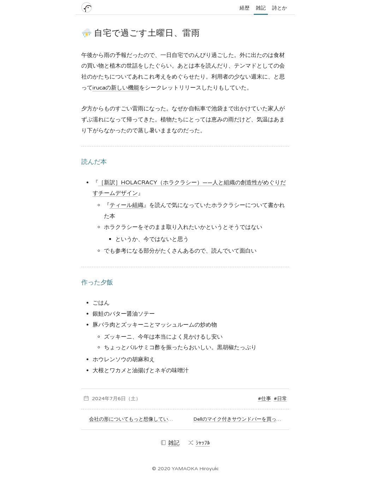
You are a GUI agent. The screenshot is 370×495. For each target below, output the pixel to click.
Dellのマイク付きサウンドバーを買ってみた (240, 419)
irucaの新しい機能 (116, 87)
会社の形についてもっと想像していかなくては (133, 419)
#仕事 (264, 399)
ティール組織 (126, 205)
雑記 (261, 8)
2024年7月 (105, 399)
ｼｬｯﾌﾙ (199, 443)
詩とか (279, 8)
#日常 (280, 399)
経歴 (244, 8)
